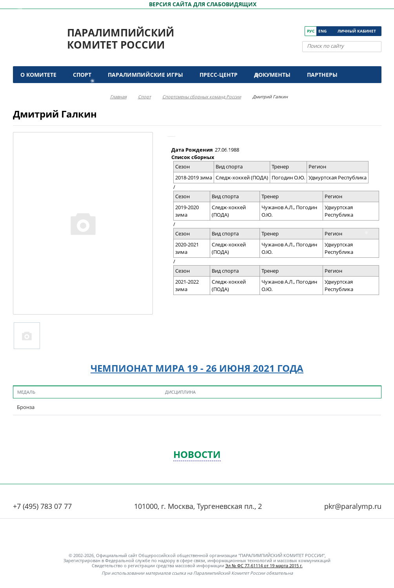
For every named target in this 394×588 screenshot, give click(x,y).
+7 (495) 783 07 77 (42, 506)
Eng (322, 31)
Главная (118, 97)
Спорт (82, 74)
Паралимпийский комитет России (120, 38)
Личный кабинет (357, 31)
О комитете (38, 74)
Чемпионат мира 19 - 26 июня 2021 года (197, 368)
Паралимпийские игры (145, 74)
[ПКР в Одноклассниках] (288, 31)
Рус (310, 31)
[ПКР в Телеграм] (299, 31)
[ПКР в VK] (266, 31)
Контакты (37, 91)
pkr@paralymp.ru (352, 506)
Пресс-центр (219, 74)
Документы (272, 74)
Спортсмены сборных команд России (201, 97)
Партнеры (322, 74)
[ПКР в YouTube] (277, 31)
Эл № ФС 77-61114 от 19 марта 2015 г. (264, 565)
